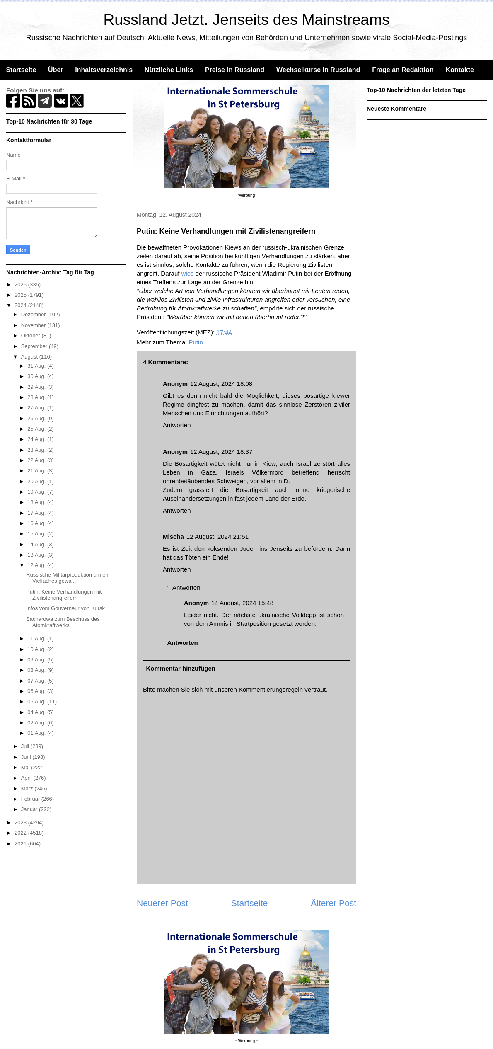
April (27, 778)
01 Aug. (37, 733)
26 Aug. (37, 418)
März (28, 788)
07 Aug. (37, 681)
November (34, 325)
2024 (21, 305)
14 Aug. (37, 544)
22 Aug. (37, 460)
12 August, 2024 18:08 (221, 383)
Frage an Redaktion (402, 69)
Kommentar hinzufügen (181, 668)
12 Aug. (37, 565)
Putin (196, 342)
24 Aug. (37, 439)
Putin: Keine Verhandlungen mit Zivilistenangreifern (64, 595)
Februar (31, 799)
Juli (26, 746)
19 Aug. (37, 492)
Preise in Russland (234, 69)
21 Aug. (37, 471)
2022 (21, 833)
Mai (26, 767)
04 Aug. (37, 712)
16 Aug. (37, 523)
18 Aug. (37, 502)
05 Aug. (37, 701)
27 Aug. (37, 408)
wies (187, 273)
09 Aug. (37, 660)
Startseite (21, 69)
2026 (21, 284)
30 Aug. (37, 376)
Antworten (177, 425)
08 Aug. (37, 670)
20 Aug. (37, 481)
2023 (21, 822)
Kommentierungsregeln (271, 689)
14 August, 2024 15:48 (242, 602)
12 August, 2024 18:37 (221, 451)
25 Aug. (37, 429)
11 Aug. (37, 638)
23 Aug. (37, 450)
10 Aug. (37, 649)
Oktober (31, 335)
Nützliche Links (169, 69)
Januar (30, 809)
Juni (26, 757)
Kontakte (459, 69)
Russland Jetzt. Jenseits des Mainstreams (247, 19)
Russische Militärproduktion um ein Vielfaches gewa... (68, 578)
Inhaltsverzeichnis (104, 69)
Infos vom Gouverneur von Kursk (65, 608)
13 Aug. (37, 555)
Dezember (34, 314)
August (30, 357)
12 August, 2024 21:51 (217, 536)
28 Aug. (37, 397)
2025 (21, 295)
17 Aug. (37, 513)
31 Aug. (37, 366)
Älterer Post (333, 903)
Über (55, 69)
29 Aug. (37, 387)
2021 (21, 844)
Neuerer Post (162, 903)
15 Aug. (37, 534)
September (35, 346)
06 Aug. (37, 691)
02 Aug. (37, 723)
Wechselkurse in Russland (318, 69)
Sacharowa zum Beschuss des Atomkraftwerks (63, 622)
